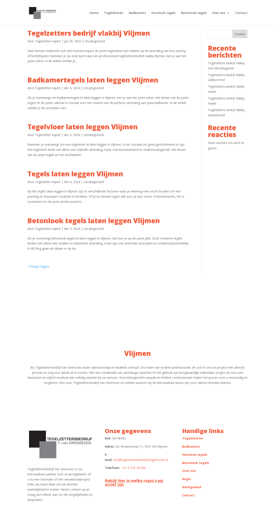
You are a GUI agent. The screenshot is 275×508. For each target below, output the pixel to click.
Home (94, 13)
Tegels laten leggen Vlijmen (75, 173)
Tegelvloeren (113, 13)
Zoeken (240, 34)
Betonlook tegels (194, 13)
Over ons (218, 13)
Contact (241, 13)
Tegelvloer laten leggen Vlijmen (83, 126)
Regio (186, 479)
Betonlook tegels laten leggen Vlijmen (94, 220)
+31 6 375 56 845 (134, 468)
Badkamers (137, 13)
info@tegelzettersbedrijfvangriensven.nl (140, 460)
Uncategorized (95, 41)
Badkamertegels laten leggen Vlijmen (93, 79)
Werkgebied (191, 487)
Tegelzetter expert (48, 41)
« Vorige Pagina (38, 266)
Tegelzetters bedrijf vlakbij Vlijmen (89, 33)
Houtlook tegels (163, 13)
